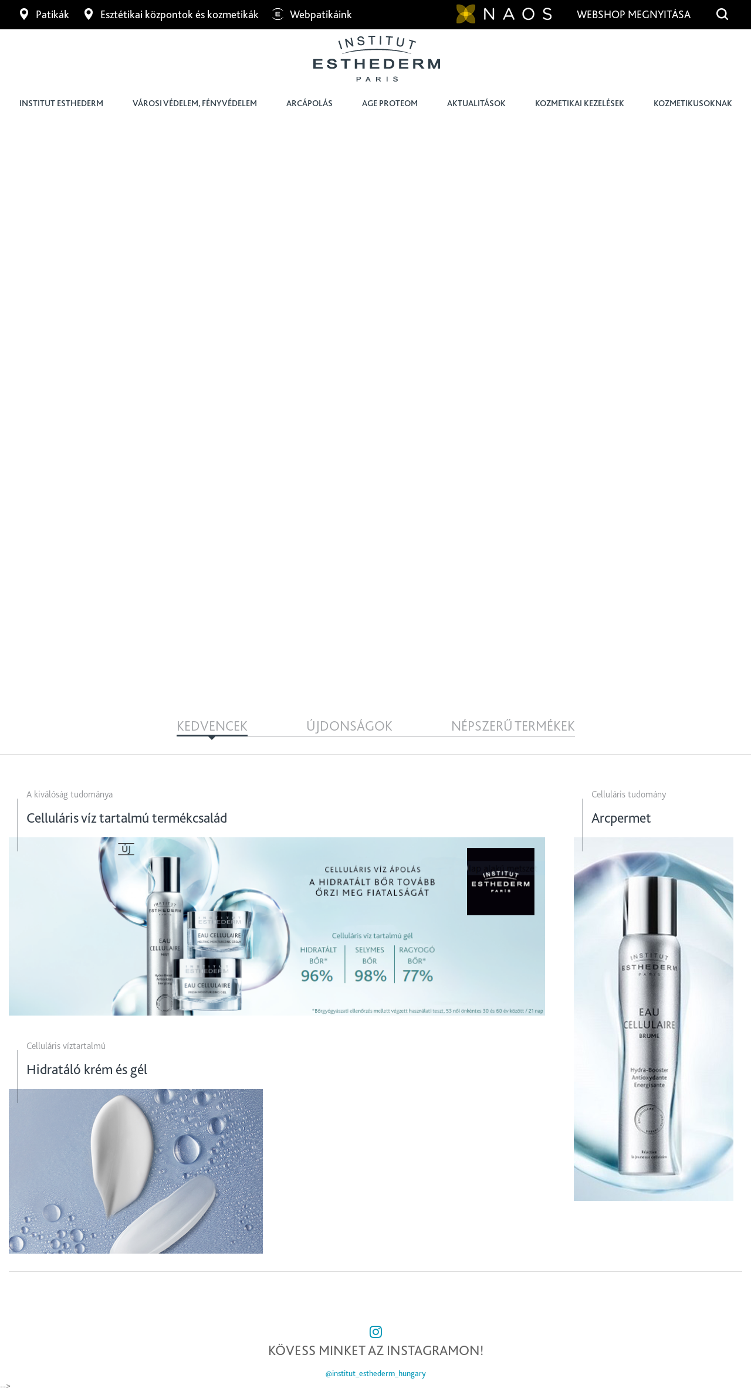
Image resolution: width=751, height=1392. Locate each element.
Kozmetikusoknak (693, 103)
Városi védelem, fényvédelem (195, 103)
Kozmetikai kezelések (579, 103)
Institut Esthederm (61, 103)
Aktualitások (476, 103)
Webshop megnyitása (635, 14)
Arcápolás (309, 103)
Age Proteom (390, 103)
